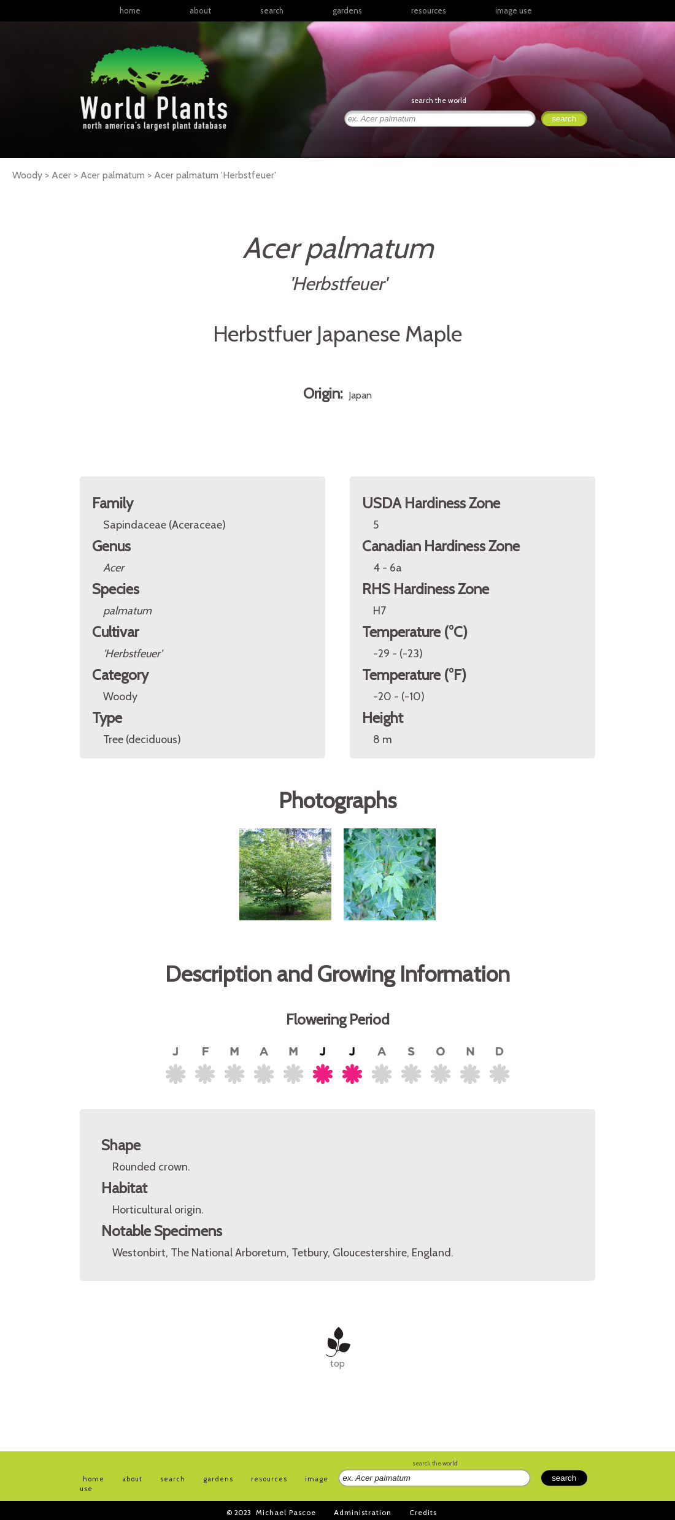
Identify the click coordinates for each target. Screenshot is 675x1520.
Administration (363, 1512)
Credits (423, 1512)
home (130, 10)
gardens (347, 10)
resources (269, 1479)
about (200, 10)
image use (513, 10)
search (272, 10)
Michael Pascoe (286, 1512)
